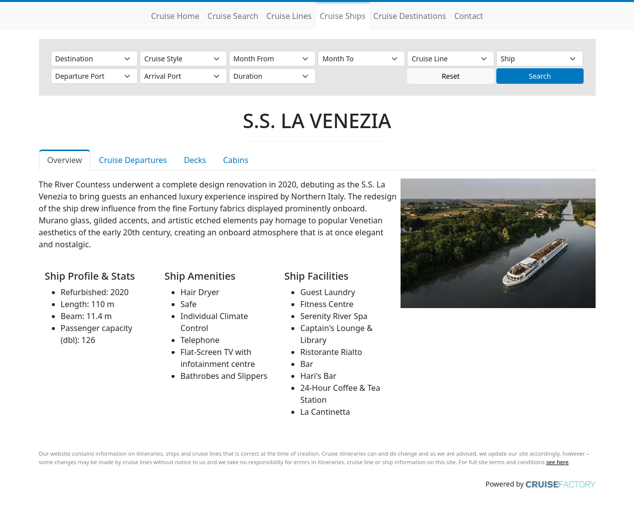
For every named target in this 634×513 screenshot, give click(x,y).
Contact (468, 15)
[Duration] (272, 76)
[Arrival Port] (183, 76)
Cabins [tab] (235, 160)
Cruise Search (233, 15)
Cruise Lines (289, 15)
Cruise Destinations (410, 15)
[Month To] (361, 58)
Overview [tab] (64, 160)
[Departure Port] (94, 76)
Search (540, 76)
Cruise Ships (343, 15)
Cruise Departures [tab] (133, 160)
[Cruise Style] (183, 58)
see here (557, 462)
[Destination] (94, 58)
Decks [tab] (195, 160)
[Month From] (272, 58)
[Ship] (540, 58)
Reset (450, 76)
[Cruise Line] (450, 58)
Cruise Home (175, 15)
